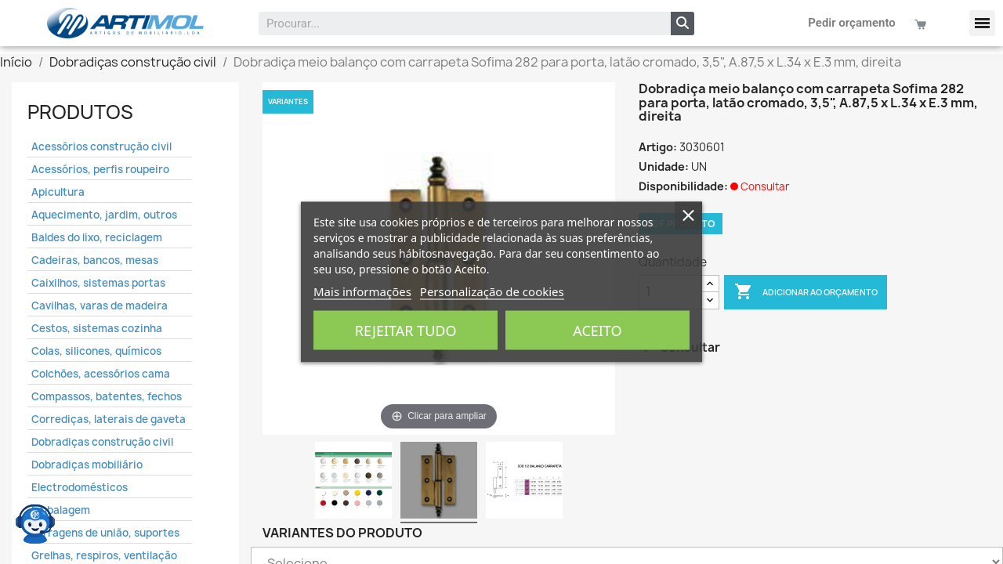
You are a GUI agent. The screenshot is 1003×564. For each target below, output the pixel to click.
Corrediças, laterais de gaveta (108, 419)
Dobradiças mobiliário (87, 464)
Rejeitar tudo (406, 330)
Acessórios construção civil (101, 146)
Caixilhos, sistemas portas (98, 283)
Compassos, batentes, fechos (106, 396)
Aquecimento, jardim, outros (104, 215)
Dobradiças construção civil (102, 442)
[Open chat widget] (35, 520)
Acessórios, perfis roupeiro (100, 169)
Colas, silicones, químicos (96, 351)
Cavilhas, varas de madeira (99, 305)
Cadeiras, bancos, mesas (94, 260)
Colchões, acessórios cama (100, 374)
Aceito (597, 330)
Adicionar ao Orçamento (806, 292)
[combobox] (454, 23)
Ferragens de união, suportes (105, 533)
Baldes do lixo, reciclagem (96, 237)
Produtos (80, 112)
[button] (982, 23)
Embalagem (60, 510)
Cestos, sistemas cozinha (96, 328)
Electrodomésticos (79, 487)
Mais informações (362, 291)
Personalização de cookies (492, 291)
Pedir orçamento (852, 23)
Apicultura (58, 192)
